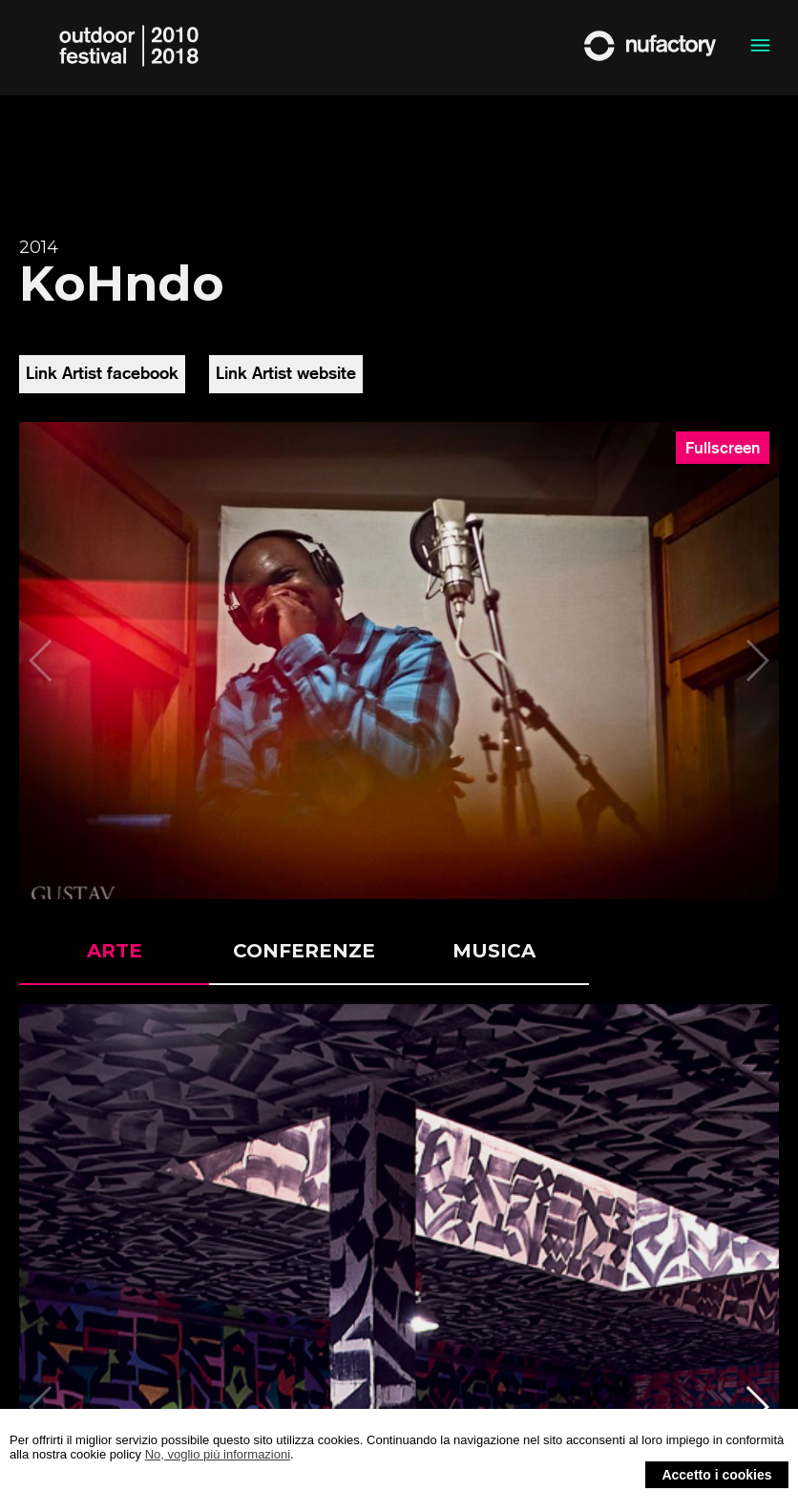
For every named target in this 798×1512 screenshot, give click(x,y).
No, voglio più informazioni (217, 1454)
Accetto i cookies (716, 1474)
